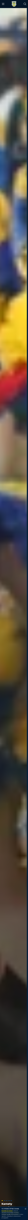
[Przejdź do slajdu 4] (9, 1200)
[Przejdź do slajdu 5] (11, 1200)
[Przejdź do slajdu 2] (4, 1200)
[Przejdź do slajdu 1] (2, 1200)
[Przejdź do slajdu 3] (6, 1200)
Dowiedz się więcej (7, 1210)
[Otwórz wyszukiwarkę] (24, 4)
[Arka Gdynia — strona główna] (14, 4)
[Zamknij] (25, 1209)
